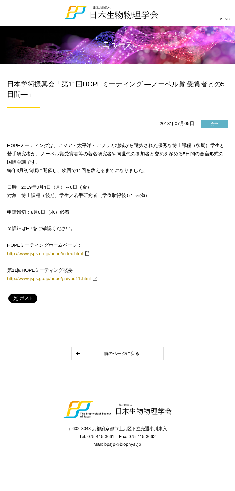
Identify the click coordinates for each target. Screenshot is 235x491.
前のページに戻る (107, 353)
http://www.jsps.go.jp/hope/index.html (45, 253)
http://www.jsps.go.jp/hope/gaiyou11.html (49, 278)
